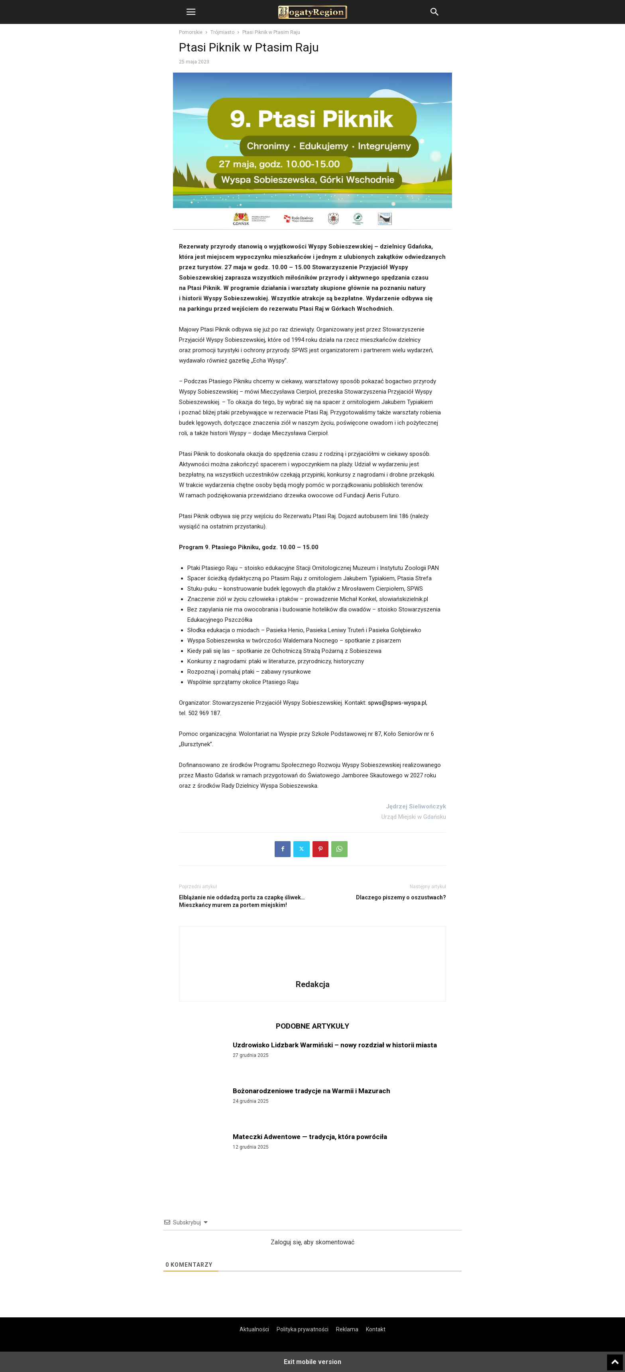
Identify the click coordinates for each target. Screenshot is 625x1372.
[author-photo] (312, 973)
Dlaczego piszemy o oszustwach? (401, 897)
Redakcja (313, 984)
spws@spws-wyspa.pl (397, 702)
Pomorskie (190, 32)
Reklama (347, 1329)
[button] (191, 12)
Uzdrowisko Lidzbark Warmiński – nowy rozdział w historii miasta (335, 1045)
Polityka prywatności (302, 1329)
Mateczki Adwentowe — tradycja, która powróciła (310, 1137)
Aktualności (254, 1329)
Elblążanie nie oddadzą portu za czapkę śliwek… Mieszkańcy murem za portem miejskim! (242, 901)
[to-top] (615, 1358)
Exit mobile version (312, 1362)
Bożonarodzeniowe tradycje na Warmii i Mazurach (311, 1091)
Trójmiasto (222, 32)
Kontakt (375, 1329)
